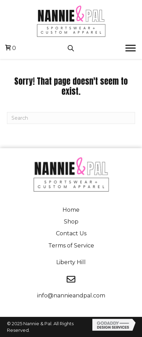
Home (71, 210)
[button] (131, 48)
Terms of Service (71, 245)
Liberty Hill (71, 262)
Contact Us (71, 233)
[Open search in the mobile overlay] (70, 48)
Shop (71, 221)
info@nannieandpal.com (71, 295)
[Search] (71, 118)
